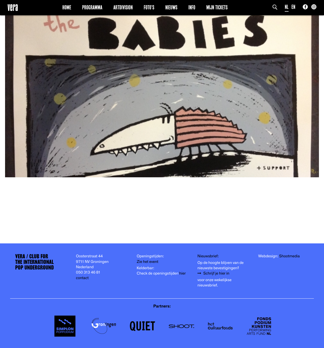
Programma (92, 7)
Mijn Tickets (217, 7)
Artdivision (123, 7)
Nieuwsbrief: (208, 256)
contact (82, 278)
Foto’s (149, 7)
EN (293, 7)
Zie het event (147, 261)
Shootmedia (289, 256)
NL (287, 7)
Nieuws (171, 7)
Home (66, 7)
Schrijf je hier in (216, 273)
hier (182, 273)
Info (191, 7)
